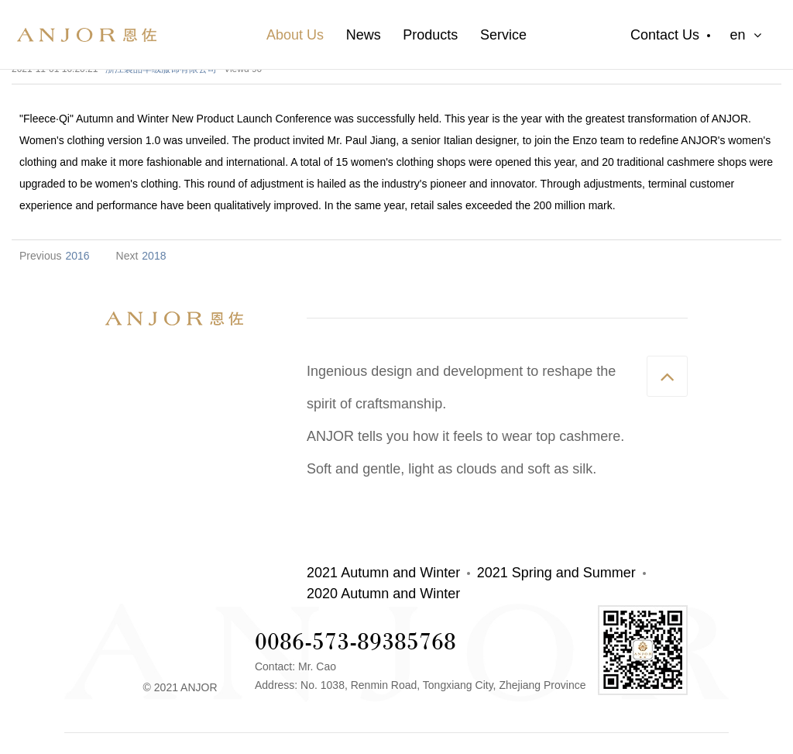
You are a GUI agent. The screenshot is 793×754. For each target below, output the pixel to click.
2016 (77, 256)
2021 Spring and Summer (556, 572)
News (363, 35)
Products (430, 35)
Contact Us (664, 35)
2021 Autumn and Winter (383, 572)
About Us (295, 35)
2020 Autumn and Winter (383, 593)
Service (503, 35)
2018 (154, 256)
